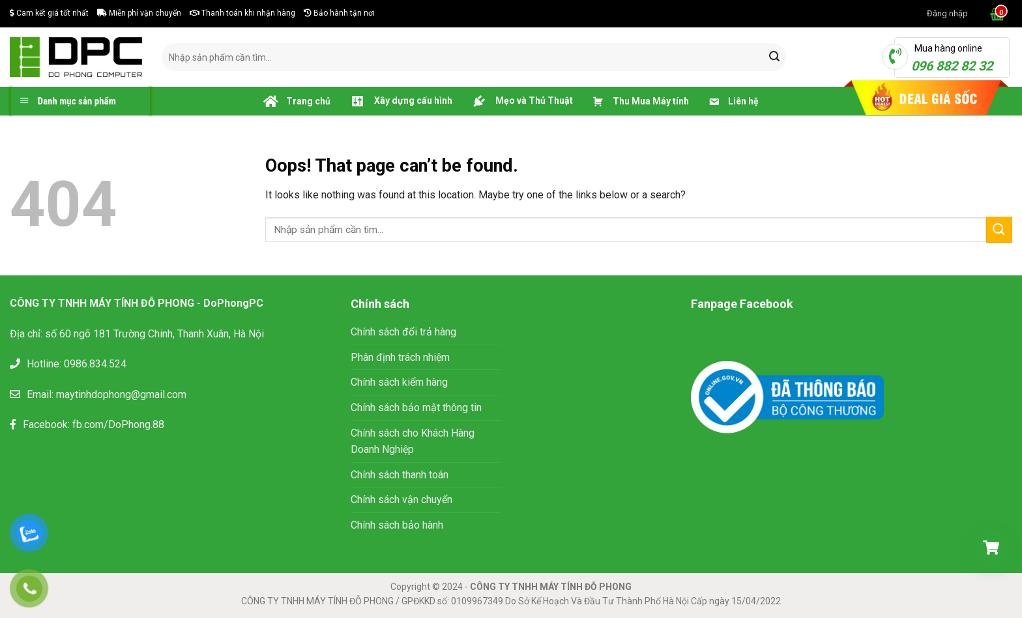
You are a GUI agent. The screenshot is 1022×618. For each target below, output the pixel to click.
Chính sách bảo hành (397, 525)
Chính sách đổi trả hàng (403, 332)
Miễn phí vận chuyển (139, 13)
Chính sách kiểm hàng (399, 382)
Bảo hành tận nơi (339, 13)
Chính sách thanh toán (399, 475)
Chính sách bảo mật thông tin (417, 407)
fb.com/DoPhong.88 (118, 424)
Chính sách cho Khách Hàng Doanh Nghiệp (412, 441)
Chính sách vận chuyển (401, 499)
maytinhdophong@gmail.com (121, 394)
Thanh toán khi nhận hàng (242, 13)
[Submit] (774, 57)
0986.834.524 (95, 364)
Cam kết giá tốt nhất (49, 13)
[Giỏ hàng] (990, 547)
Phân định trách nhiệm (400, 357)
